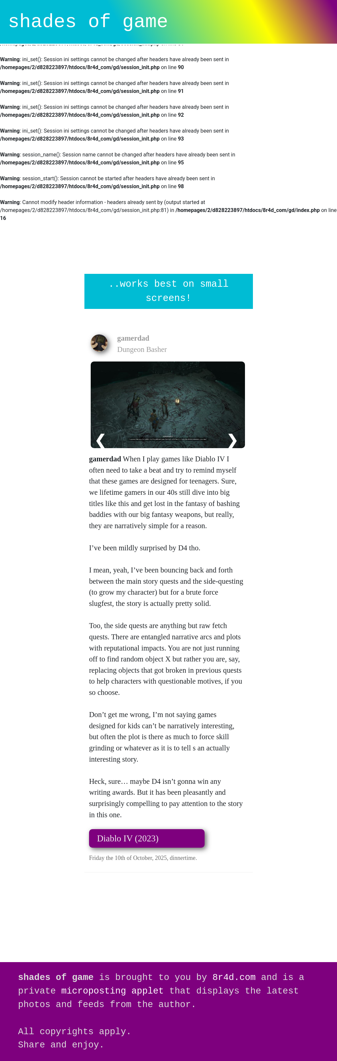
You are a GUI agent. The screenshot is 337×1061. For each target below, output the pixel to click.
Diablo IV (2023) (128, 838)
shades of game (88, 22)
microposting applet (112, 991)
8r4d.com (234, 977)
